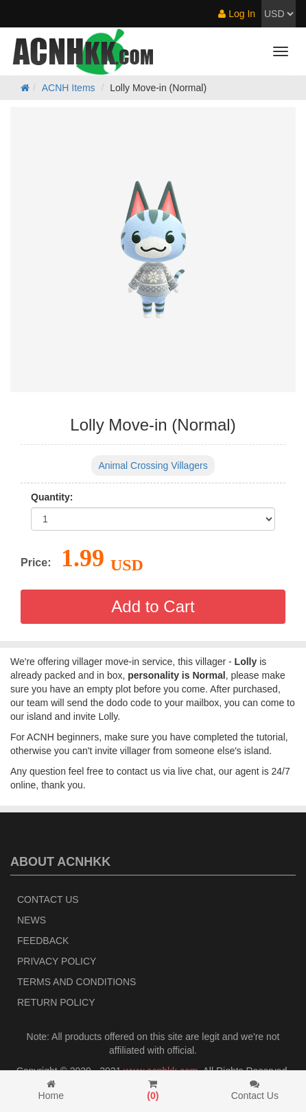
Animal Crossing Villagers (152, 465)
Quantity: (52, 497)
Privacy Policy (56, 961)
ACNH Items (68, 87)
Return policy (56, 1002)
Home (51, 1090)
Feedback (43, 940)
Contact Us (48, 899)
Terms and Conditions (76, 981)
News (31, 920)
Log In (236, 13)
